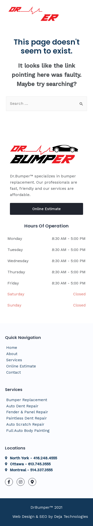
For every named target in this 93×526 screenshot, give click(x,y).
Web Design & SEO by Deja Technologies (50, 516)
